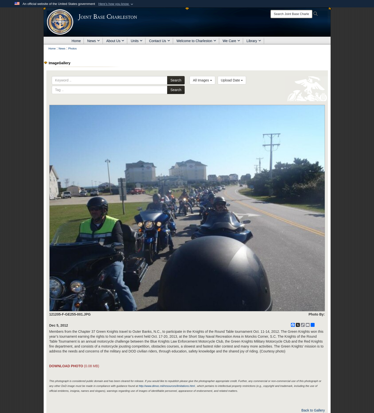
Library (254, 41)
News (93, 41)
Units (136, 41)
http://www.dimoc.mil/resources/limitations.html (167, 385)
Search (175, 80)
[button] (116, 3)
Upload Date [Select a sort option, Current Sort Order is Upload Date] (232, 80)
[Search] (291, 14)
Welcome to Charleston (196, 41)
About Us (115, 41)
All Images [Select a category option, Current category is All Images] (202, 80)
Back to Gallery (313, 410)
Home (76, 41)
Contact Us (159, 41)
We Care (231, 41)
